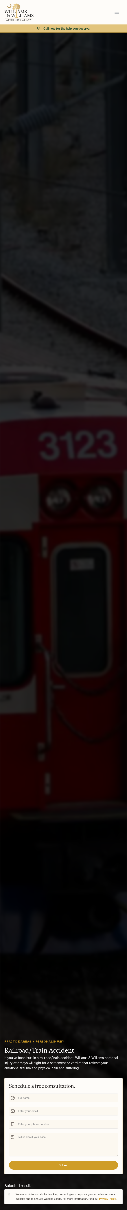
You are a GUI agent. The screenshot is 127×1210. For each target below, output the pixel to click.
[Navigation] (34, 12)
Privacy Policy (107, 1198)
